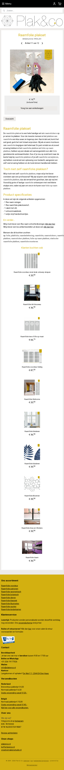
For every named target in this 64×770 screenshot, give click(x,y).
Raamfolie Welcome (32, 399)
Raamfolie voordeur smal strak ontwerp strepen (32, 272)
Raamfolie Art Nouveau (32, 304)
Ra (2, 592)
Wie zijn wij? (6, 718)
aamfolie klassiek (9, 601)
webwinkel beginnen (41, 761)
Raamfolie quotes (8, 606)
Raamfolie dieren (8, 598)
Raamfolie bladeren (32, 431)
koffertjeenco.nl (8, 747)
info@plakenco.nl (8, 668)
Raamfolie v (6, 586)
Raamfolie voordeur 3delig (32, 367)
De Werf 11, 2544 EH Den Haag (36, 673)
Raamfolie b (6, 595)
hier (29, 629)
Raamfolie (5, 589)
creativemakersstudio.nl (11, 750)
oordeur (14, 586)
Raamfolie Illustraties (10, 604)
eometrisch (16, 592)
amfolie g (7, 592)
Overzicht (9, 119)
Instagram (19, 721)
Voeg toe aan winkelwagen (32, 108)
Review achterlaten (9, 733)
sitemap (26, 761)
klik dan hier (50, 224)
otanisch (15, 595)
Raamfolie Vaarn (32, 557)
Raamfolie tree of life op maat (32, 337)
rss (32, 761)
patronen (14, 589)
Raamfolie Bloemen (32, 496)
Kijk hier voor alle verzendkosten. (15, 708)
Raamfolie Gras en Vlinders (32, 528)
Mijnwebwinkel (32, 765)
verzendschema (25, 623)
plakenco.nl (6, 744)
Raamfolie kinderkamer (11, 609)
